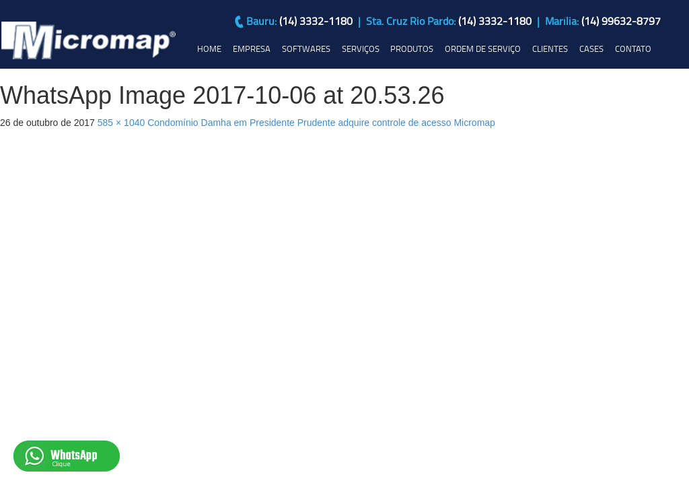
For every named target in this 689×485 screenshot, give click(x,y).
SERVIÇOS (360, 48)
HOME (209, 48)
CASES (591, 48)
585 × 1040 (121, 122)
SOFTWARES (306, 48)
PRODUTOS (411, 48)
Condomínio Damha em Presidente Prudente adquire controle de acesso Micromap (321, 122)
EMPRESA (251, 48)
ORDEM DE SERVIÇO (483, 48)
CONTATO (633, 48)
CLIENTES (550, 48)
